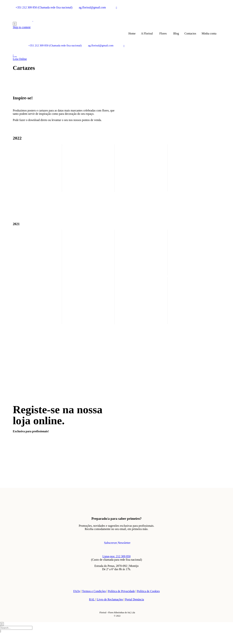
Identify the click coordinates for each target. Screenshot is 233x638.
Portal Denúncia (134, 599)
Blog (176, 33)
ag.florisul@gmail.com (92, 7)
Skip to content (22, 27)
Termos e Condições (94, 591)
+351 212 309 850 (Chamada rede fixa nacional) (44, 7)
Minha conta (209, 33)
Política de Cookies (148, 591)
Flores (163, 33)
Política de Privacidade (121, 591)
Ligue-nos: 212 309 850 (116, 556)
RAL (92, 599)
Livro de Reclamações (110, 599)
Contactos (190, 33)
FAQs (76, 591)
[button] (20, 58)
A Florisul (147, 33)
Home (132, 33)
